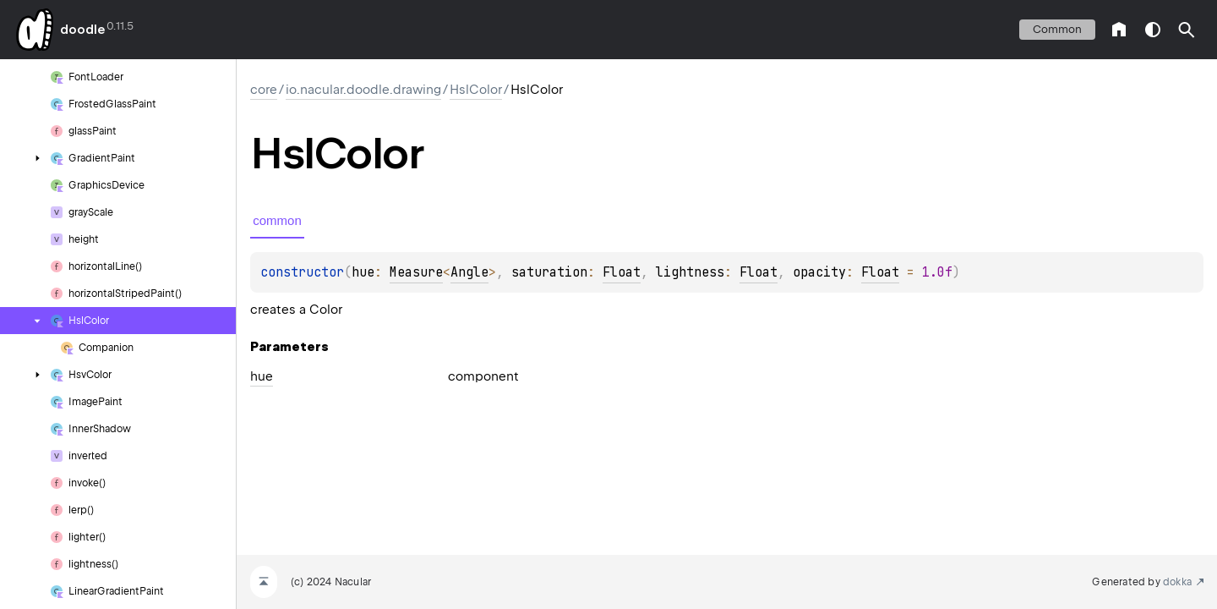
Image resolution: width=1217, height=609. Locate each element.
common (1057, 29)
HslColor (476, 89)
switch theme (1153, 30)
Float (622, 272)
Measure (416, 272)
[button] (1186, 30)
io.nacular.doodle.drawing (363, 89)
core (263, 89)
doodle (82, 29)
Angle (469, 272)
